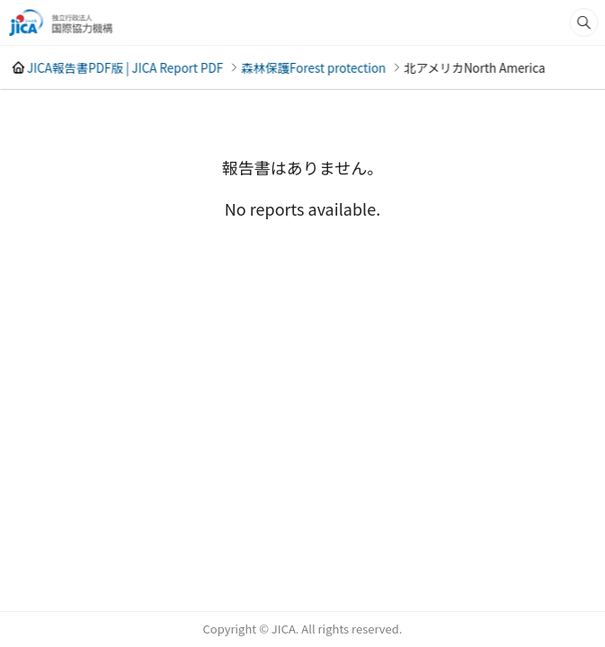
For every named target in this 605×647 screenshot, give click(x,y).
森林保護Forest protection (313, 67)
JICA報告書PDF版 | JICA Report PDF (125, 67)
